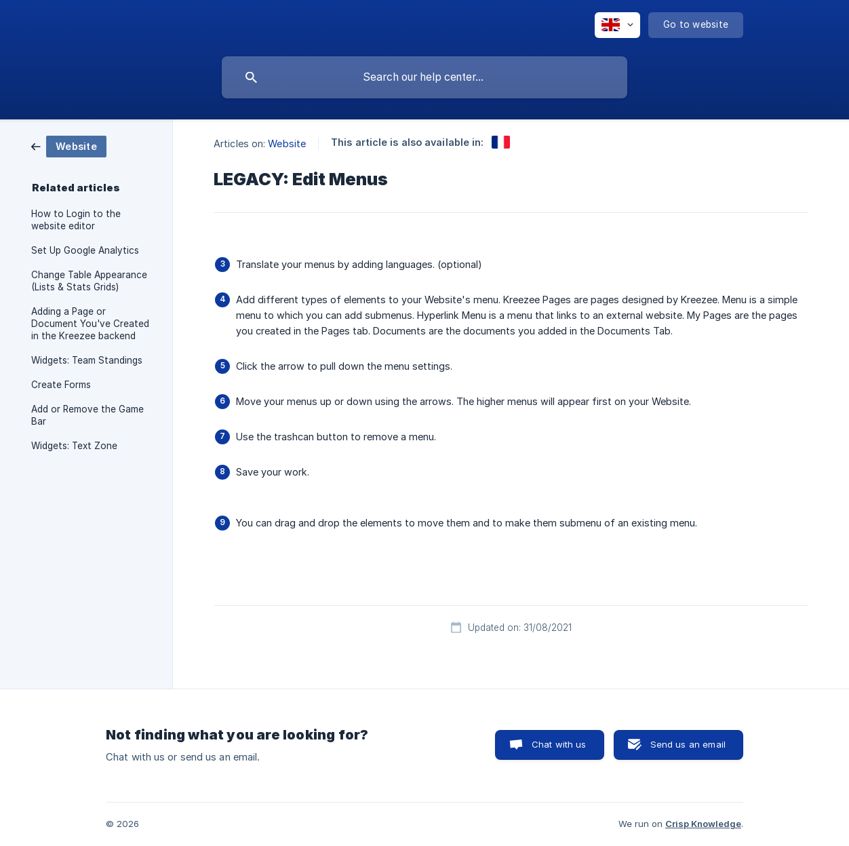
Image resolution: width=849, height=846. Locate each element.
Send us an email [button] (688, 744)
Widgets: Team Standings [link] (86, 360)
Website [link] (287, 143)
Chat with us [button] (559, 744)
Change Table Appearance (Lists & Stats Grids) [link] (89, 280)
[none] (617, 25)
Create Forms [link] (61, 384)
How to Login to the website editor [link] (76, 219)
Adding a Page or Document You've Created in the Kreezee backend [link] (90, 323)
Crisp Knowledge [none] (703, 823)
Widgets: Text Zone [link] (74, 445)
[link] (68, 145)
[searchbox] (424, 77)
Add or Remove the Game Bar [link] (87, 415)
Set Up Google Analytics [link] (85, 250)
